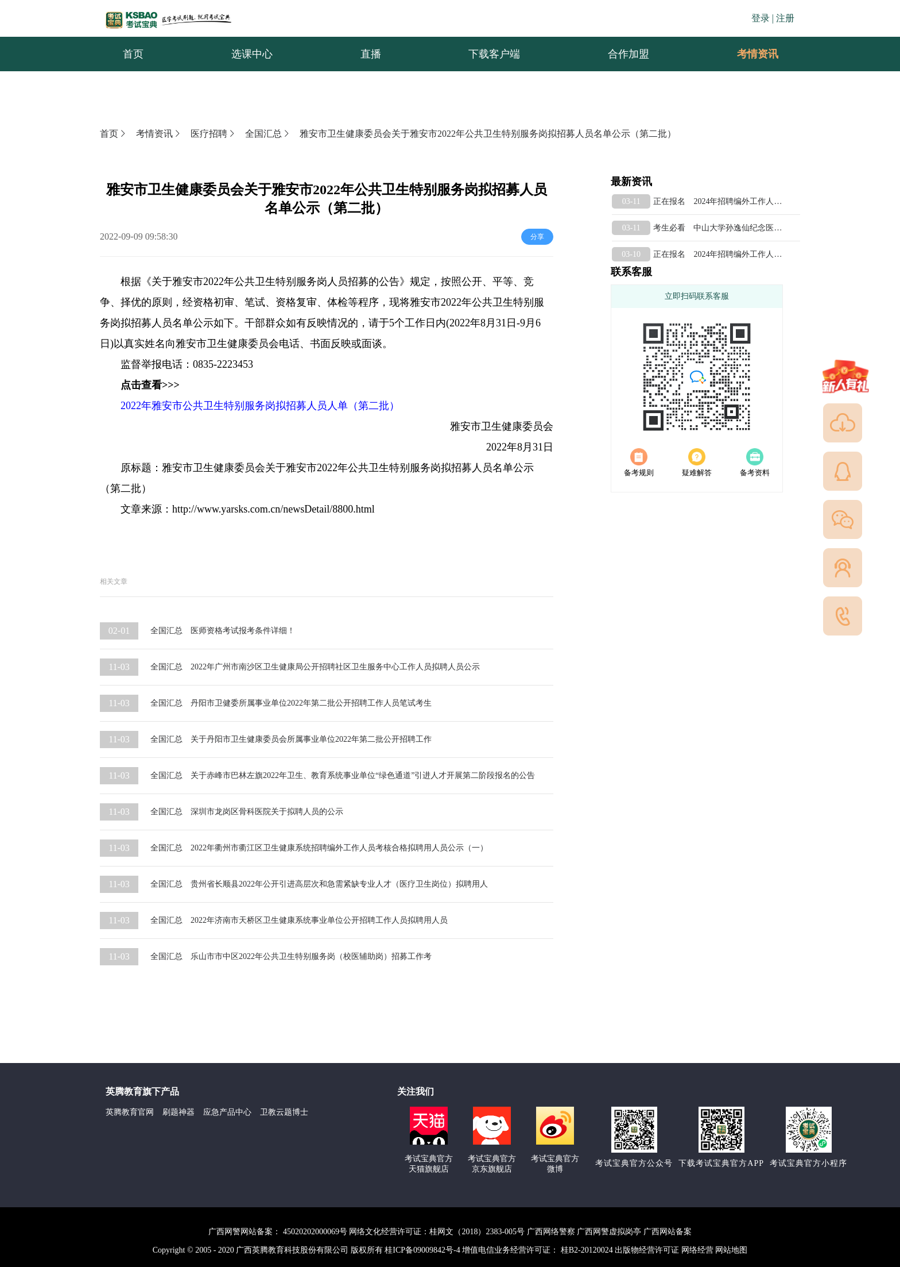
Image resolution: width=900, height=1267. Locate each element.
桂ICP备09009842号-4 (422, 1250)
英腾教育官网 (130, 1112)
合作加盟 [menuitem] (628, 54)
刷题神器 (178, 1112)
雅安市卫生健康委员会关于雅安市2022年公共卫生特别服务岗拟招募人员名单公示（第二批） (488, 133)
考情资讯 (748, 54)
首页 (113, 133)
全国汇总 (268, 133)
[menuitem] (757, 54)
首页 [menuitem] (133, 54)
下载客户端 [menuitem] (494, 54)
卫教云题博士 (284, 1112)
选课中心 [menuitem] (252, 54)
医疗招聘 (213, 133)
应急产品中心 (227, 1112)
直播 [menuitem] (370, 54)
